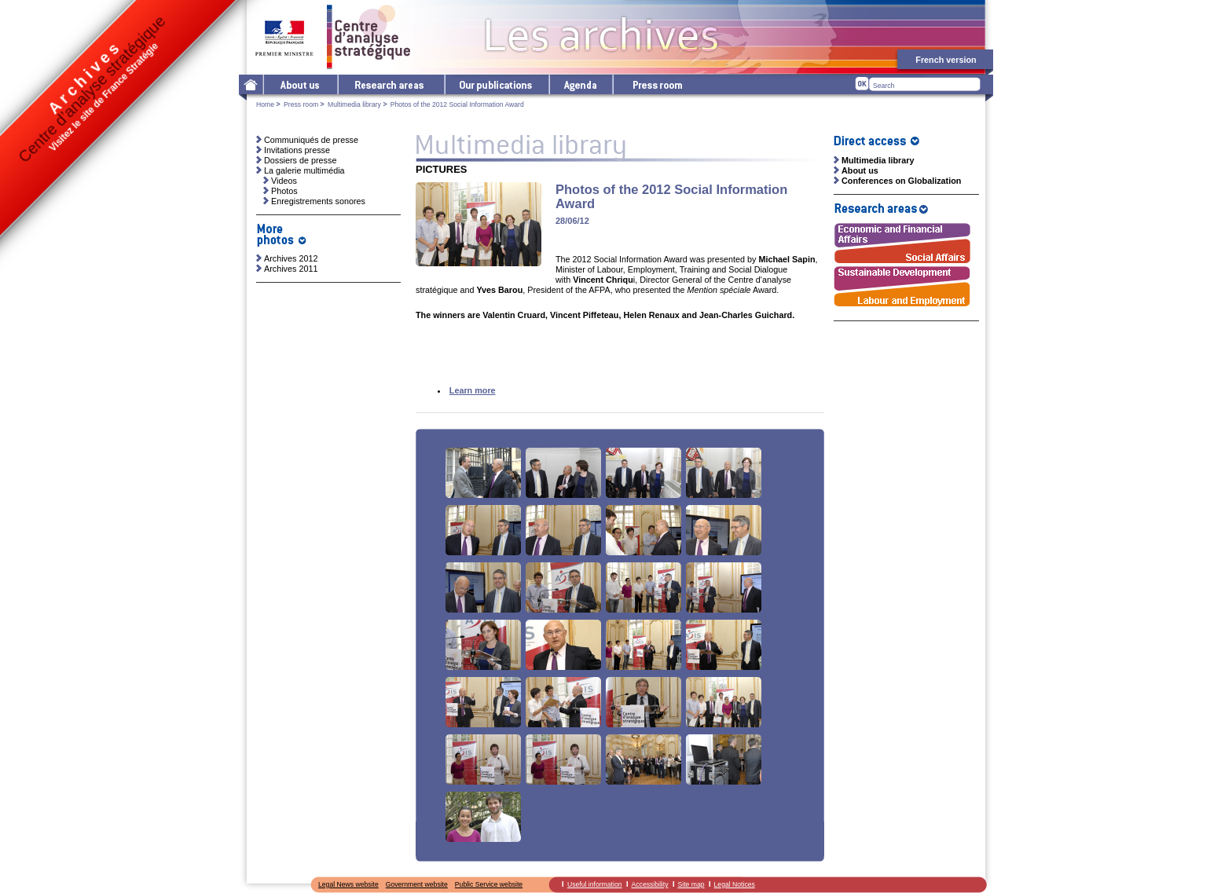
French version (945, 59)
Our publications (496, 84)
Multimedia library (354, 104)
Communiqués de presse (311, 140)
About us (860, 170)
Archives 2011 (290, 268)
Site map (691, 884)
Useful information (594, 884)
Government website (417, 884)
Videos (284, 180)
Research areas (390, 84)
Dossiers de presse (300, 160)
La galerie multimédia (304, 170)
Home (265, 104)
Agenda (580, 84)
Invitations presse (297, 150)
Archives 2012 (290, 258)
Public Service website (488, 884)
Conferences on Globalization (901, 180)
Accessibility (650, 884)
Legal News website (348, 884)
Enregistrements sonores (318, 201)
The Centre (299, 84)
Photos (284, 191)
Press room (657, 84)
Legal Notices (734, 884)
